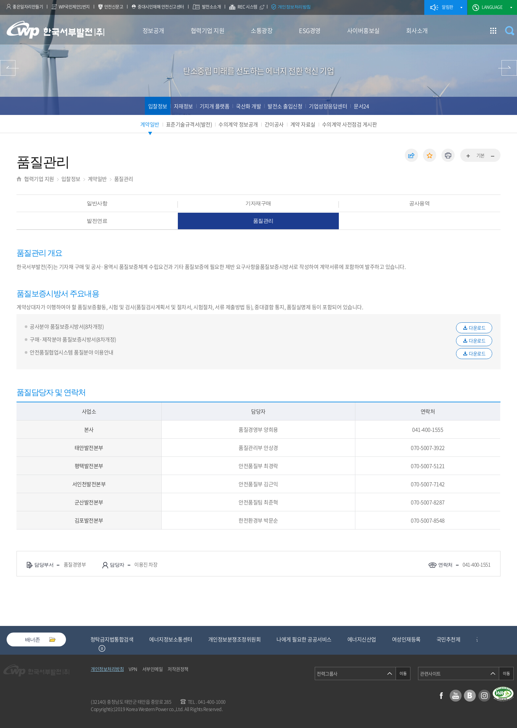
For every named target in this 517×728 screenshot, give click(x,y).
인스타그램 (484, 696)
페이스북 (441, 696)
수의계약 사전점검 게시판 (349, 124)
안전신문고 (113, 6)
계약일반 (149, 124)
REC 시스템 (252, 7)
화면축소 (492, 156)
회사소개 (417, 30)
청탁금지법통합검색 (166, 639)
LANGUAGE (492, 7)
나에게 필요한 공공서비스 (358, 639)
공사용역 (419, 203)
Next (110, 648)
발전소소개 (211, 6)
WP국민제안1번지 (74, 6)
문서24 (361, 106)
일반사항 (97, 203)
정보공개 (153, 30)
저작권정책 (178, 669)
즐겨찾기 (429, 155)
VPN (133, 669)
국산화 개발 (248, 106)
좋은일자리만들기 (28, 6)
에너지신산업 (416, 639)
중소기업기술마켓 (109, 639)
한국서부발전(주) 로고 (55, 30)
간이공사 (274, 124)
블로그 (470, 696)
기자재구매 (258, 203)
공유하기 (411, 155)
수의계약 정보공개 (238, 124)
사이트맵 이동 (493, 30)
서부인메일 (152, 669)
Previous (93, 648)
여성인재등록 (460, 639)
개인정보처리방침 (294, 7)
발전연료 (97, 220)
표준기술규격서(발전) (189, 124)
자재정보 (183, 106)
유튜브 (456, 696)
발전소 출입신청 (285, 106)
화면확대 (468, 156)
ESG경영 (310, 30)
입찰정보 (157, 106)
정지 (102, 648)
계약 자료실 (302, 124)
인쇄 (448, 155)
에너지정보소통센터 (224, 639)
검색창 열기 (509, 30)
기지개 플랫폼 (215, 106)
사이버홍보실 (363, 30)
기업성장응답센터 (328, 106)
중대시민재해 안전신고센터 (161, 6)
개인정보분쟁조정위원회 (288, 639)
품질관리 (123, 179)
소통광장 (262, 30)
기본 (480, 155)
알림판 (447, 7)
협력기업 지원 (208, 30)
